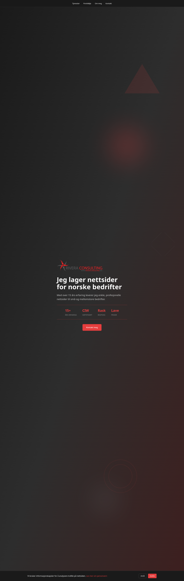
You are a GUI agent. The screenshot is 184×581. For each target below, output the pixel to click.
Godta (152, 576)
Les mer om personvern (96, 576)
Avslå (143, 576)
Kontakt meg (92, 327)
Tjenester (76, 3)
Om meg (98, 3)
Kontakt (109, 3)
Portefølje (87, 3)
